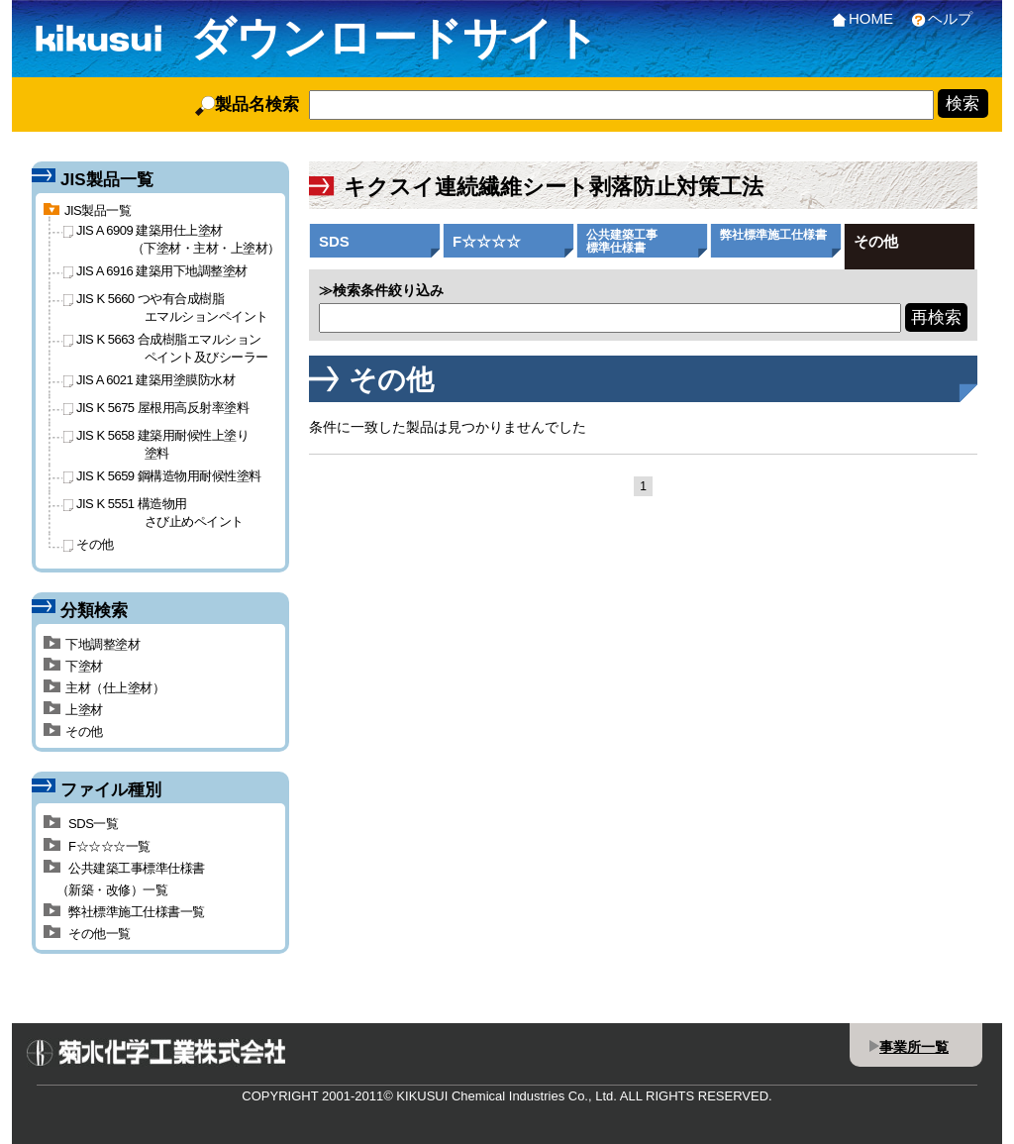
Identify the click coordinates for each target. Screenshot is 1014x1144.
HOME (858, 18)
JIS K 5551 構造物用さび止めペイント (153, 512)
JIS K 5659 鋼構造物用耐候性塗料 (162, 475)
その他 (876, 241)
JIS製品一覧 (87, 210)
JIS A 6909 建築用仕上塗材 (171, 239)
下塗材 (73, 666)
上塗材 (73, 709)
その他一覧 (87, 933)
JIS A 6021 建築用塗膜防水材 (149, 379)
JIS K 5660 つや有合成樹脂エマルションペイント (165, 307)
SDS (334, 241)
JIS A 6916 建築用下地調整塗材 (155, 270)
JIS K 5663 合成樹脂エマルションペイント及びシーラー (165, 348)
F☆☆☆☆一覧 (97, 846)
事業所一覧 (914, 1047)
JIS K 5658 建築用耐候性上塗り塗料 (156, 444)
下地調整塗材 (92, 644)
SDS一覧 (81, 823)
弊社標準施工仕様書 (773, 235)
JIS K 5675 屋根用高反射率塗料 (156, 407)
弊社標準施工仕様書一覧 (124, 911)
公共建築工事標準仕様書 (622, 241)
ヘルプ (937, 18)
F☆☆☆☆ (487, 241)
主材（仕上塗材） (104, 687)
